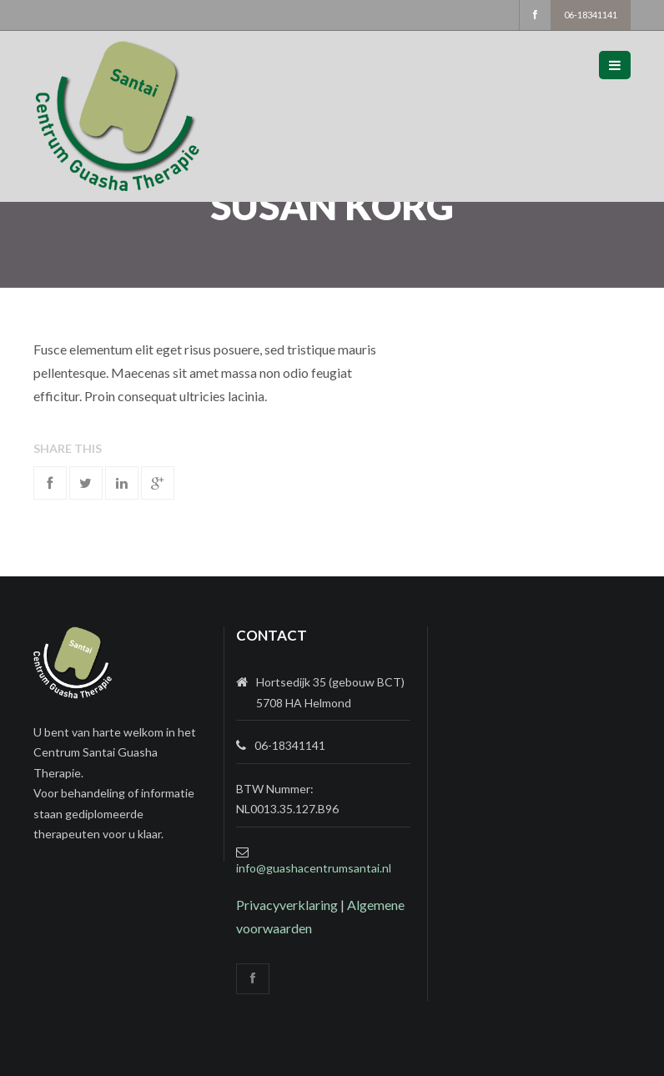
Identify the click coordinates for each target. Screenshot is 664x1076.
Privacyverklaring (287, 905)
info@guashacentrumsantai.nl (313, 868)
